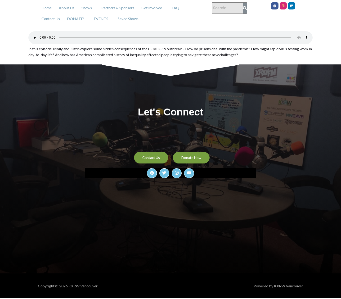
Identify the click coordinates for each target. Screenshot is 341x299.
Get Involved (151, 7)
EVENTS (101, 18)
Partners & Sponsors (117, 7)
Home (46, 7)
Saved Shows (128, 18)
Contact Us (50, 18)
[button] (88, 7)
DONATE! (75, 18)
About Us (66, 7)
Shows (86, 7)
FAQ (175, 7)
